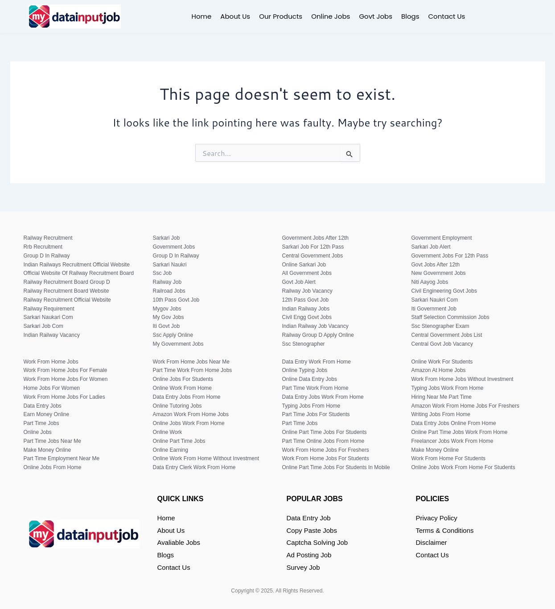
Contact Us (446, 16)
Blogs (410, 16)
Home (202, 16)
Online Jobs (330, 16)
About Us (235, 16)
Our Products (280, 16)
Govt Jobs (375, 16)
